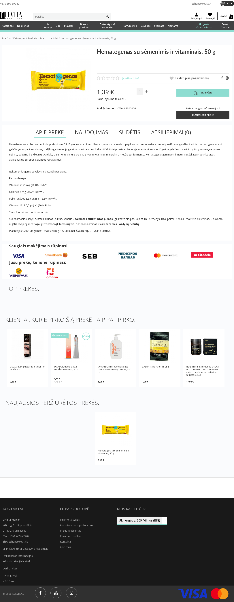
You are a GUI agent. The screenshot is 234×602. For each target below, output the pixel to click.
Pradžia (6, 38)
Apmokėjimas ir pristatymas (76, 525)
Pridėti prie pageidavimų (189, 78)
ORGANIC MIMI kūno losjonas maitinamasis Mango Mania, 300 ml (114, 369)
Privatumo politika (70, 536)
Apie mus (65, 547)
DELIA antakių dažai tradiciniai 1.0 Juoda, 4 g (27, 368)
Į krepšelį (203, 93)
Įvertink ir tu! (130, 78)
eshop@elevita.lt (201, 3)
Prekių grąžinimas (70, 530)
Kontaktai (65, 541)
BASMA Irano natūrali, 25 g (155, 366)
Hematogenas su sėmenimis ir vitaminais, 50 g (113, 452)
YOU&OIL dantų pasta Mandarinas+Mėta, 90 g (66, 368)
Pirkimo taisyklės (70, 519)
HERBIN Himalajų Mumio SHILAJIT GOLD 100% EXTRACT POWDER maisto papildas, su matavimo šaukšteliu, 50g (203, 370)
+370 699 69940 (9, 3)
